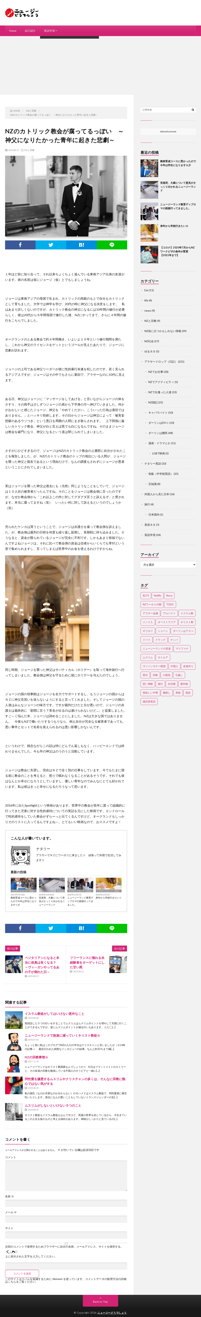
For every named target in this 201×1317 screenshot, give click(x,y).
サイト (9, 1228)
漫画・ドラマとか (159, 443)
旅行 (147, 504)
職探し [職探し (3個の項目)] (167, 692)
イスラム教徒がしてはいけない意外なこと (54, 1013)
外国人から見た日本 (156, 494)
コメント (10, 1157)
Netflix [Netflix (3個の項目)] (157, 595)
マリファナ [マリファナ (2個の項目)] (182, 648)
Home (12, 30)
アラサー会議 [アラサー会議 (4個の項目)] (150, 613)
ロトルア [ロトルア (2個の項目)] (163, 657)
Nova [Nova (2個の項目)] (169, 595)
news (147, 310)
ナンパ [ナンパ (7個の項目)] (174, 639)
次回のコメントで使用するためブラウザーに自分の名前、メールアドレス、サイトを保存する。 (64, 1246)
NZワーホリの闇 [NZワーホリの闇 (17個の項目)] (152, 604)
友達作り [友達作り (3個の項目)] (188, 666)
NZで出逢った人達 (159, 392)
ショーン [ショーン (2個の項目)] (163, 630)
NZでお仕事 (155, 371)
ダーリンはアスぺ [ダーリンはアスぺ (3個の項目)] (183, 630)
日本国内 (153, 514)
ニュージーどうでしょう (112, 1312)
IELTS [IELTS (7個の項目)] (146, 595)
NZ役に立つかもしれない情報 (162, 331)
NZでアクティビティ (161, 382)
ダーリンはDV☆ (158, 422)
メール (11, 1212)
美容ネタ (149, 524)
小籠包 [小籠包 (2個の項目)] (166, 675)
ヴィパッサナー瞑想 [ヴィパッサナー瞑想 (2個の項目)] (154, 666)
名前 (9, 1196)
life (146, 300)
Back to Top (100, 1301)
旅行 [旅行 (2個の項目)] (160, 683)
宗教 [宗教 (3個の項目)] (155, 675)
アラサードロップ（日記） (24, 891)
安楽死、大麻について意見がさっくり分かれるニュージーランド (52, 901)
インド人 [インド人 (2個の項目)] (148, 622)
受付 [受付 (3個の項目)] (145, 675)
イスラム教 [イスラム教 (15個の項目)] (187, 613)
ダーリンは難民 (158, 433)
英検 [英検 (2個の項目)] (178, 692)
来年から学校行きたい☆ (109, 897)
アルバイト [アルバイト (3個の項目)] (169, 613)
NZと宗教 (29, 150)
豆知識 (152, 484)
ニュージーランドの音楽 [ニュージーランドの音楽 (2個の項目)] (157, 648)
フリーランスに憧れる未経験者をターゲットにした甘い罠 (87, 962)
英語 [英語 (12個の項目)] (188, 692)
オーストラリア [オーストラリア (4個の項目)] (167, 622)
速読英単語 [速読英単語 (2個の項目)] (149, 701)
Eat (146, 290)
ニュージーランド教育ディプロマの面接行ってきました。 (80, 901)
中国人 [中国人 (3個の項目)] (174, 666)
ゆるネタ (149, 351)
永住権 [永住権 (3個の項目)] (171, 683)
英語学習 (49, 30)
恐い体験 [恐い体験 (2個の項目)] (148, 683)
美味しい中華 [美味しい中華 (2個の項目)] (150, 692)
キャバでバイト (158, 412)
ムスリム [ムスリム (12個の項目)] (148, 657)
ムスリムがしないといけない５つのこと (53, 1105)
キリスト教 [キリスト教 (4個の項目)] (187, 622)
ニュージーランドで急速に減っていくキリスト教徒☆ (62, 1035)
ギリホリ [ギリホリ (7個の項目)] (148, 630)
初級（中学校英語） (160, 473)
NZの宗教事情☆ (36, 1057)
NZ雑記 (153, 402)
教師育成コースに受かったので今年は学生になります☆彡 (24, 901)
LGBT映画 (158, 453)
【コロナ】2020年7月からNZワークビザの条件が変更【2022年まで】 (177, 251)
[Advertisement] (100, 65)
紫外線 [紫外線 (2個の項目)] (184, 683)
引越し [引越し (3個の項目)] (179, 675)
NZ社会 (60, 891)
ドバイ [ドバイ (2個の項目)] (146, 639)
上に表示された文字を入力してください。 (31, 1256)
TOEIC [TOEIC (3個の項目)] (170, 604)
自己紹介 (30, 30)
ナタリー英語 (152, 463)
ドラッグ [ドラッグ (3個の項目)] (160, 639)
